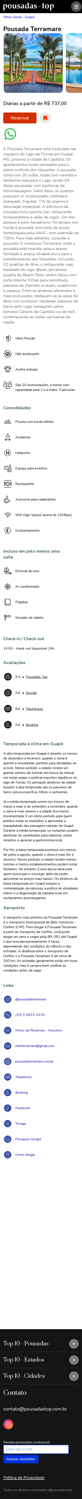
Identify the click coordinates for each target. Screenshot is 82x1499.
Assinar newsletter (21, 1459)
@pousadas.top (60, 1490)
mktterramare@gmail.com (34, 1046)
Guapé (30, 17)
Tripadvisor (23, 1077)
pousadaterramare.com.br (34, 1061)
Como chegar (25, 1154)
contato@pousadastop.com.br (35, 1409)
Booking (21, 1092)
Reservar (19, 117)
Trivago (20, 1123)
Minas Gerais (12, 17)
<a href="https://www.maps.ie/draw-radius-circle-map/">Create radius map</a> (41, 1226)
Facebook (22, 1108)
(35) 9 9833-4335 (30, 1014)
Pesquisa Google (28, 1139)
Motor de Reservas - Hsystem (38, 1030)
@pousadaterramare (30, 999)
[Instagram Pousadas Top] (8, 1424)
